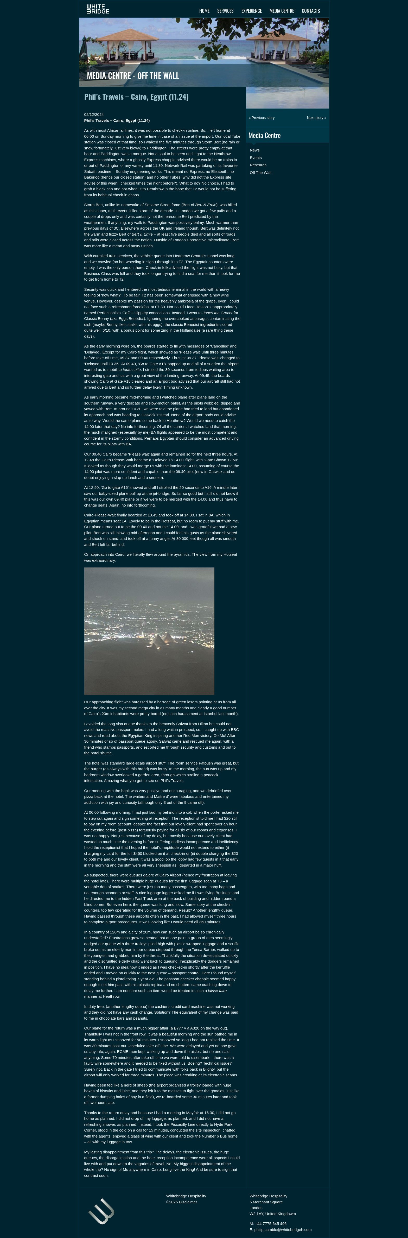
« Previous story (261, 118)
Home (204, 10)
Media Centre (282, 10)
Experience (251, 10)
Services (225, 10)
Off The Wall (260, 172)
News (255, 150)
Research (258, 165)
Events (256, 157)
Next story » (317, 118)
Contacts (311, 10)
